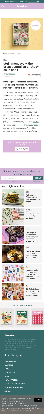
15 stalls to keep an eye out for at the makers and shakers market (32, 292)
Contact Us (10, 373)
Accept (38, 400)
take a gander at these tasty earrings (32, 216)
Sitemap (8, 391)
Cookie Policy (13, 410)
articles (12, 54)
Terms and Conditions (15, 384)
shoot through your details (29, 125)
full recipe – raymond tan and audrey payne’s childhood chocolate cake (32, 237)
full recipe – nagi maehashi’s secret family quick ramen (33, 254)
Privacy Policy (11, 380)
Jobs (7, 369)
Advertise (9, 365)
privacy (13, 181)
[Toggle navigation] (39, 6)
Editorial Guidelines (14, 388)
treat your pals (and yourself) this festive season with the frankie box (32, 274)
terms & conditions (36, 181)
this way (36, 122)
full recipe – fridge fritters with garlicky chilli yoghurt (33, 198)
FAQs (7, 376)
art (27, 267)
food (19, 54)
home (5, 54)
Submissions (10, 361)
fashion (29, 210)
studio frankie (33, 2)
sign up (38, 178)
